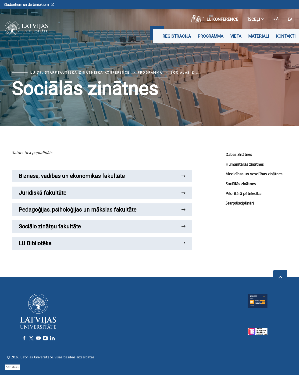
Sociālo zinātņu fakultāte (102, 226)
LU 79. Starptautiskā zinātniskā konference (80, 72)
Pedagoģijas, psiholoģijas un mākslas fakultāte (102, 209)
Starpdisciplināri (239, 203)
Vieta (235, 36)
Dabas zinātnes (238, 154)
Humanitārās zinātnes (244, 164)
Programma (210, 36)
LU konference (214, 18)
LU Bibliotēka (102, 243)
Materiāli (258, 36)
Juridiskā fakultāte (102, 193)
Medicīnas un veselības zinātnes (253, 174)
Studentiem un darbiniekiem (29, 4)
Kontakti (285, 36)
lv (290, 19)
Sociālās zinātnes (191, 72)
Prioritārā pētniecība (243, 193)
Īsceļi (255, 19)
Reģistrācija (177, 36)
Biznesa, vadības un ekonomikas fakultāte (102, 176)
